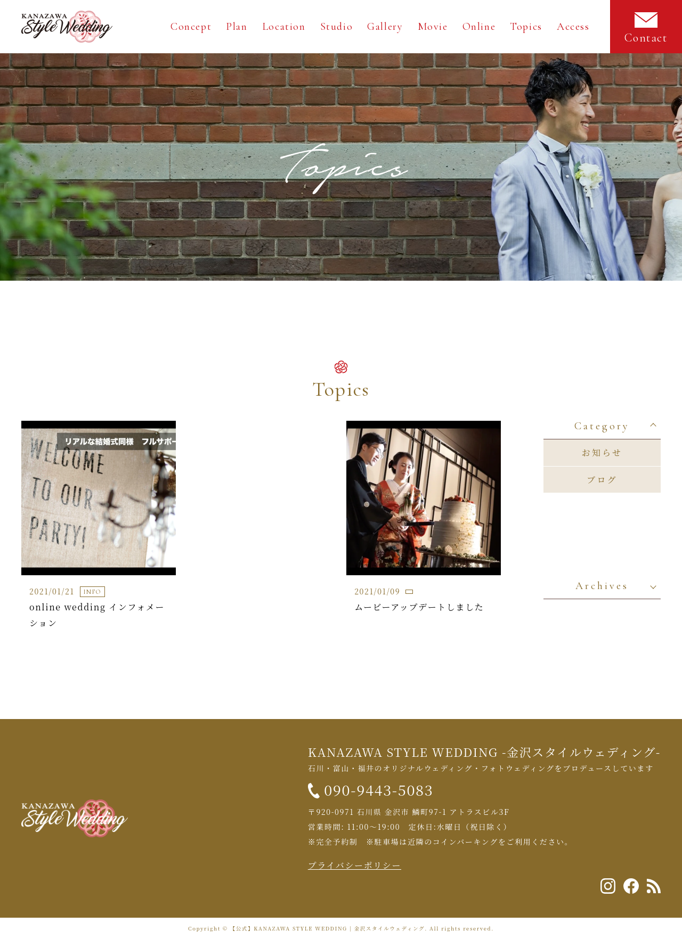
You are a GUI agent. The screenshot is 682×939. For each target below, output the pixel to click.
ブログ (602, 479)
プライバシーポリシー (354, 865)
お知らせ (602, 452)
